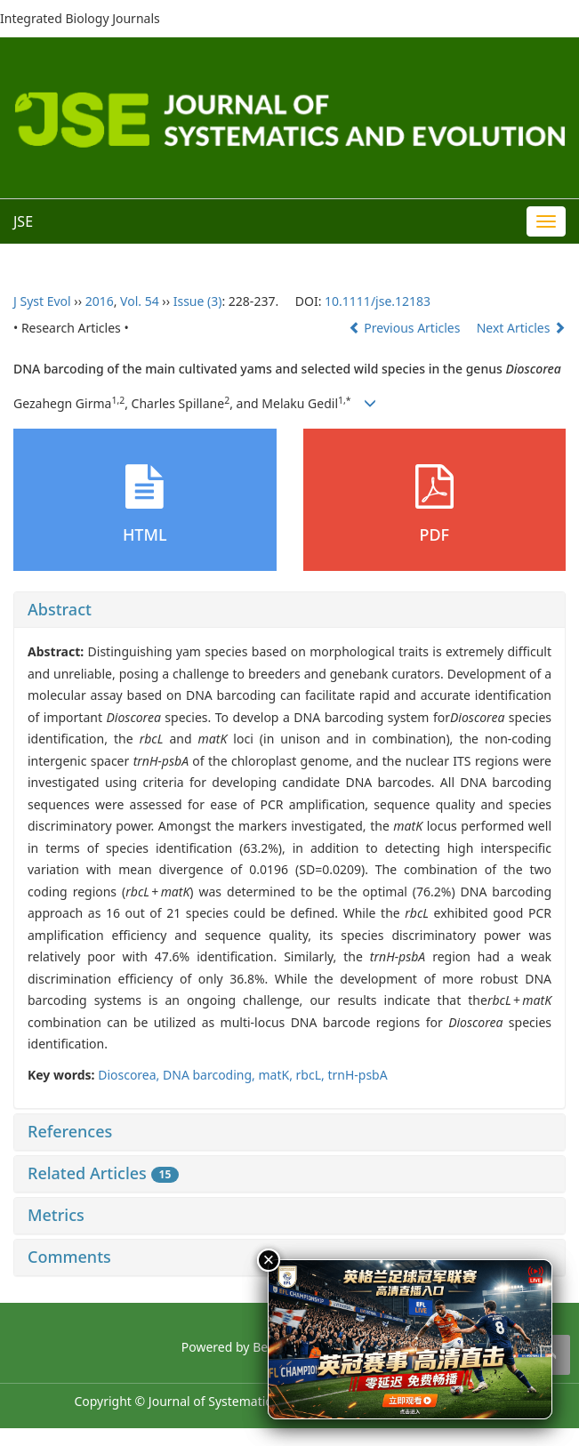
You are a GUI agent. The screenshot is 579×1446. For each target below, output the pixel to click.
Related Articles (103, 1173)
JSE (23, 221)
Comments (69, 1256)
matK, (277, 1074)
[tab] (289, 610)
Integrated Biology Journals (80, 18)
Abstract (60, 609)
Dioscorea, (130, 1074)
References (70, 1131)
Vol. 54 (139, 301)
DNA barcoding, (210, 1074)
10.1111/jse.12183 (377, 301)
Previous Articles (406, 327)
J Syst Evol (42, 301)
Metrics (56, 1214)
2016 (99, 301)
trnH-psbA (357, 1074)
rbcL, (312, 1074)
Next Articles (521, 327)
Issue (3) (197, 301)
